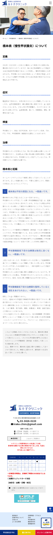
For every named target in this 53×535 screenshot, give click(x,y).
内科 (29, 517)
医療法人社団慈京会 (14, 1)
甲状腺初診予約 (9, 532)
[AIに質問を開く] (46, 523)
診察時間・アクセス (34, 515)
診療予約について (18, 517)
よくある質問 (16, 522)
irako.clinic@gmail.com (26, 424)
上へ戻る (50, 509)
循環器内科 (31, 524)
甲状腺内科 (31, 520)
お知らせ (15, 520)
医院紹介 (15, 515)
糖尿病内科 (31, 522)
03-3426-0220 (26, 421)
